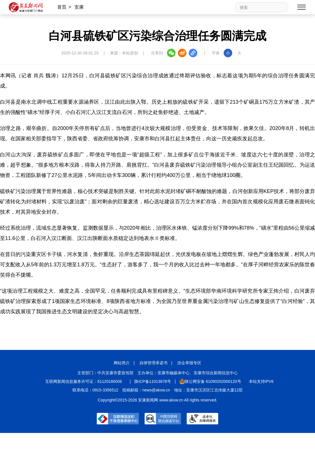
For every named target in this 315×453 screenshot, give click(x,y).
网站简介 (122, 363)
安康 (79, 7)
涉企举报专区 (189, 363)
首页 (61, 7)
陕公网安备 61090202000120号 (210, 381)
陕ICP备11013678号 (152, 381)
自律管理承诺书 (153, 363)
